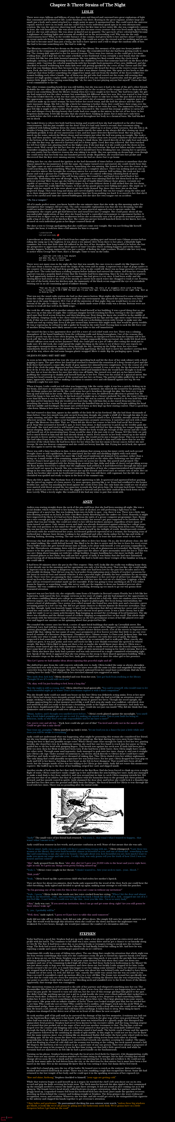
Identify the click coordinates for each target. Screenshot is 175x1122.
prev (3, 1117)
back (3, 1120)
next (10, 1117)
